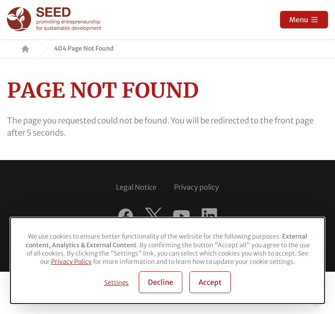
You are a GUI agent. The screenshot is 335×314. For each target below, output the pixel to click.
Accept (210, 282)
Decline (160, 282)
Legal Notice (136, 187)
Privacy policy (196, 187)
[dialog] (167, 261)
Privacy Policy (71, 262)
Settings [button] (116, 283)
